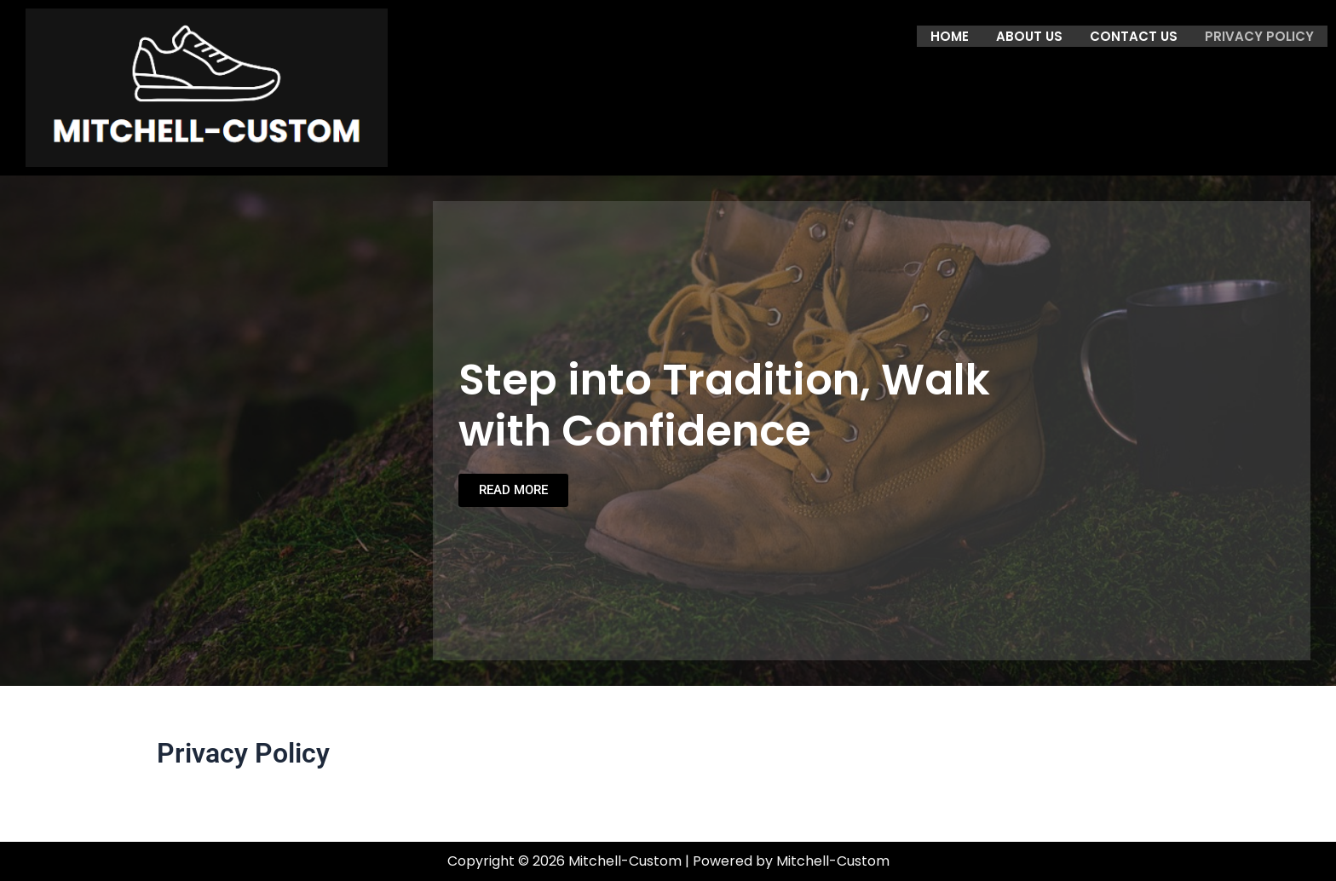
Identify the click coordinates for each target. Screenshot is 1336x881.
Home (949, 35)
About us (1029, 35)
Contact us (1134, 35)
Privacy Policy (1259, 35)
